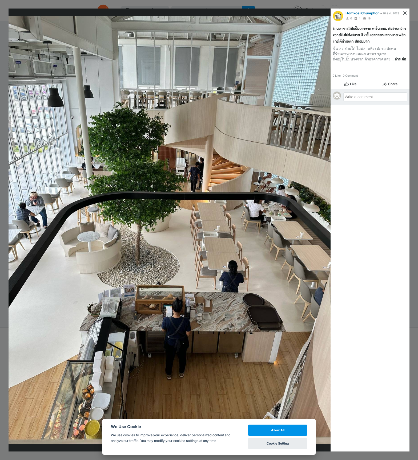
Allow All (277, 430)
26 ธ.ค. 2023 (391, 13)
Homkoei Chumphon (362, 13)
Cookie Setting (278, 443)
